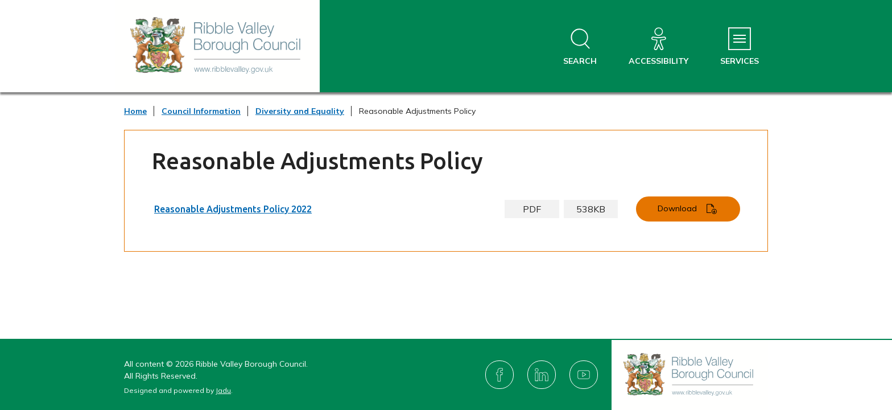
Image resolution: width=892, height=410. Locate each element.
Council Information (201, 111)
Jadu (223, 390)
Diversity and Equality (299, 111)
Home (135, 111)
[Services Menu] (739, 47)
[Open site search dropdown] (580, 47)
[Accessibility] (658, 47)
